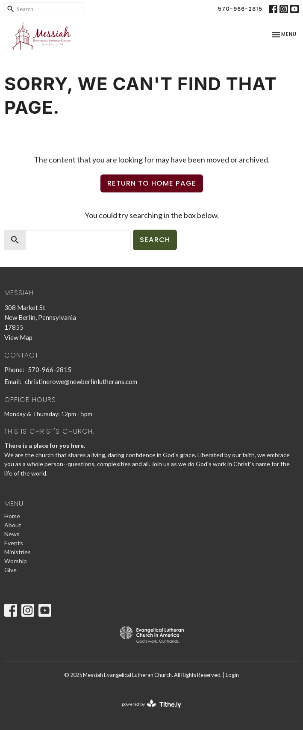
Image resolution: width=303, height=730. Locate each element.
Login (232, 674)
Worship (15, 560)
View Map (18, 337)
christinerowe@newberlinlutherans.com (81, 381)
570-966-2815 (240, 9)
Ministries (17, 552)
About (12, 525)
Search (155, 240)
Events (13, 543)
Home (12, 516)
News (12, 534)
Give (10, 569)
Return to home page (151, 183)
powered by (151, 704)
